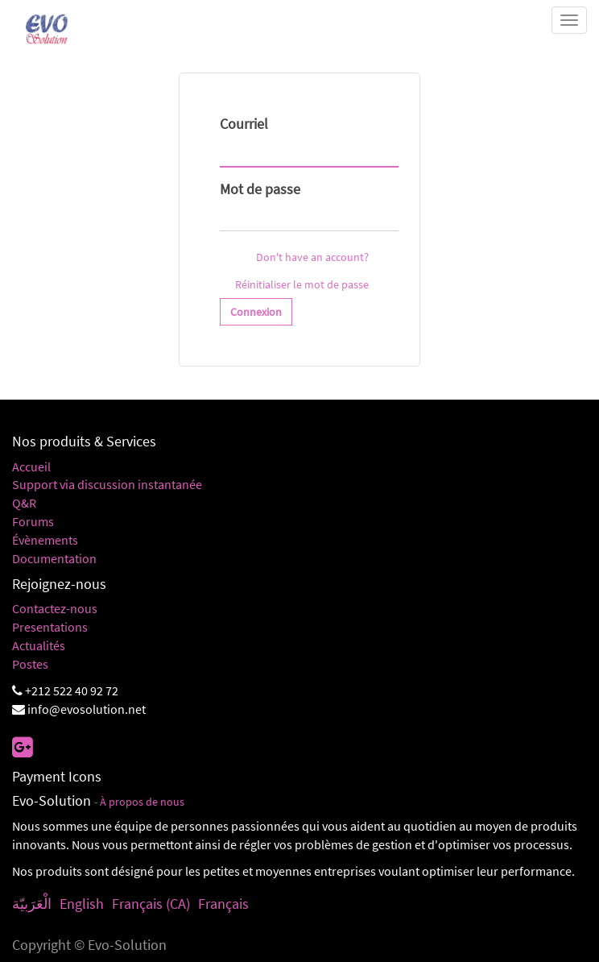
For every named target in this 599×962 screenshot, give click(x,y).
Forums (33, 521)
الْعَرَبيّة (32, 903)
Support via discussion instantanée (107, 484)
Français (223, 903)
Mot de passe (260, 189)
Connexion (256, 312)
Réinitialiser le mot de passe (302, 284)
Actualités (38, 645)
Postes (30, 664)
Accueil (31, 466)
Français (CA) (151, 903)
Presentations (50, 627)
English (82, 903)
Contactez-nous (54, 608)
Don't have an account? (312, 257)
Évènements (45, 540)
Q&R (24, 503)
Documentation (54, 558)
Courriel (244, 123)
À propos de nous (142, 802)
